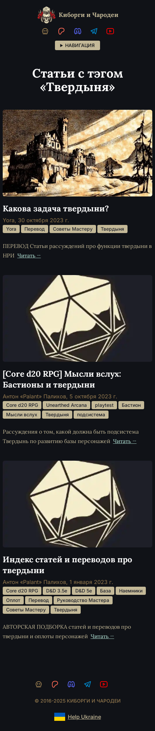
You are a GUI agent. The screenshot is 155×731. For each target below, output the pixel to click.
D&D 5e (83, 590)
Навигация (80, 45)
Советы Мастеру (73, 229)
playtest (104, 405)
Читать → (29, 255)
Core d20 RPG (22, 405)
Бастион (131, 405)
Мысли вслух (22, 414)
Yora (11, 229)
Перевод (34, 229)
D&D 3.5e (57, 590)
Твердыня (112, 229)
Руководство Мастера (83, 600)
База (105, 590)
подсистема (91, 414)
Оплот (13, 600)
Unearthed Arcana (66, 405)
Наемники (131, 590)
